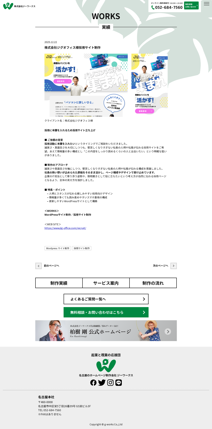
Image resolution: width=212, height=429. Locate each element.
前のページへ (47, 266)
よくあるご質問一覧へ (88, 298)
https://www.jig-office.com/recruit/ (65, 228)
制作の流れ (153, 283)
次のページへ (165, 266)
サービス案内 (106, 283)
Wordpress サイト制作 (57, 248)
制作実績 (58, 283)
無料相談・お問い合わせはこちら (96, 312)
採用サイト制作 (82, 248)
